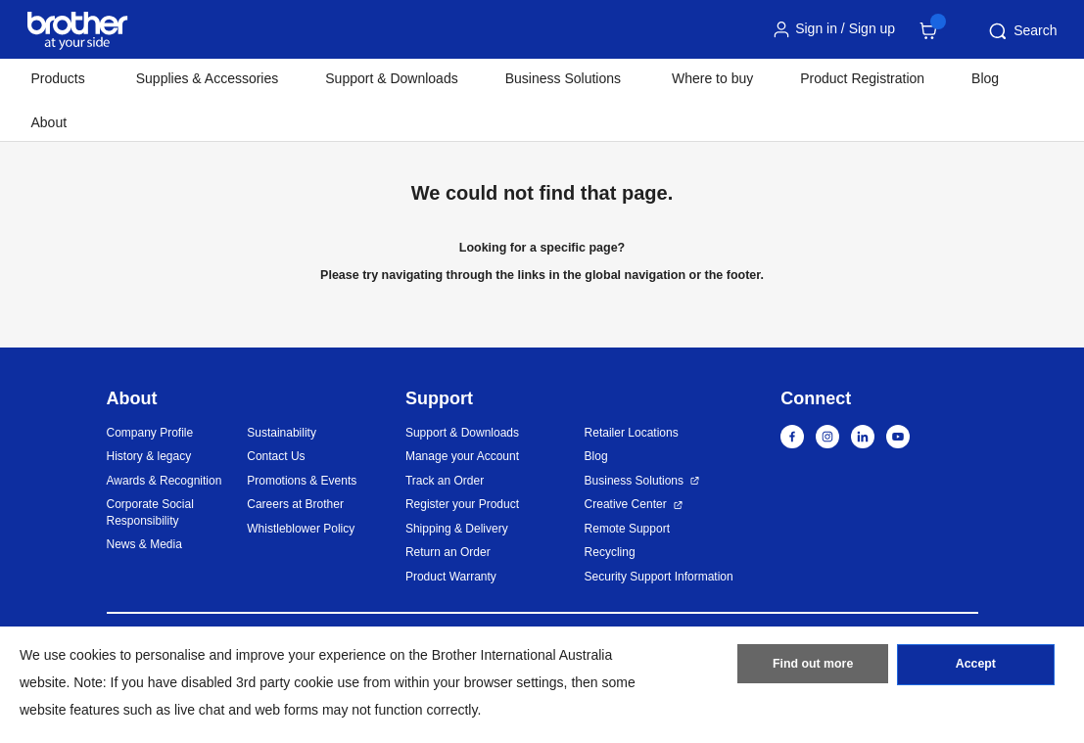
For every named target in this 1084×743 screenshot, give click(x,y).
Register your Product (462, 504)
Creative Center (626, 504)
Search (1021, 31)
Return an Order (448, 552)
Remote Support (627, 528)
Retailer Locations (632, 433)
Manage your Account (462, 456)
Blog (985, 78)
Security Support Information (659, 576)
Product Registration (862, 78)
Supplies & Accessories (207, 78)
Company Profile (150, 433)
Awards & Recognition (164, 481)
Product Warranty (450, 576)
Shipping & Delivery (456, 528)
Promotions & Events (301, 481)
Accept (975, 667)
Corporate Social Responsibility (150, 512)
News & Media (144, 544)
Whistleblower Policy (300, 528)
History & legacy (149, 456)
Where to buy (712, 78)
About (49, 122)
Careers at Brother (295, 504)
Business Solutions (634, 481)
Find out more (813, 667)
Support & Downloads (391, 78)
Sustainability (281, 433)
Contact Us (276, 456)
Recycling (610, 552)
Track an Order (444, 481)
